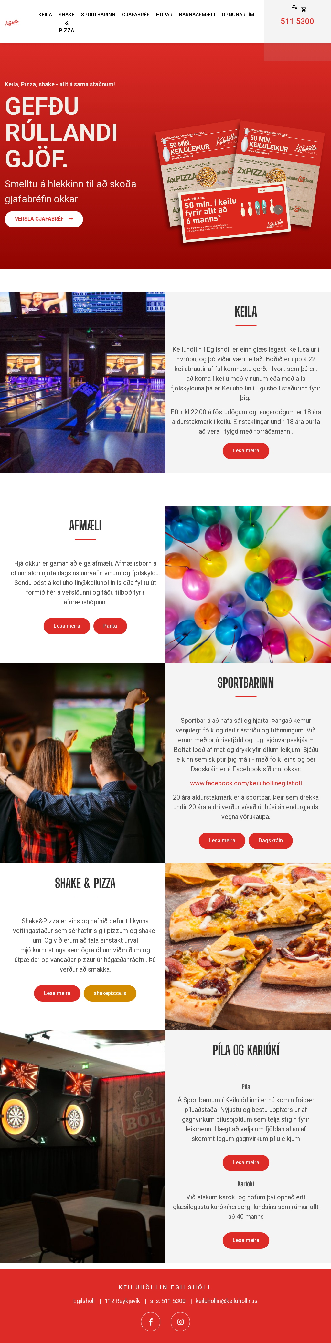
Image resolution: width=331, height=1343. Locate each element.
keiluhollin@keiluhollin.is (227, 1301)
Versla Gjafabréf (39, 219)
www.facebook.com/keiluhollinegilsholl (246, 783)
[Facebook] (150, 1321)
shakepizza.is (110, 993)
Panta (110, 626)
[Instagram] (180, 1321)
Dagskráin (271, 840)
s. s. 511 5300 (168, 1301)
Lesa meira (246, 451)
